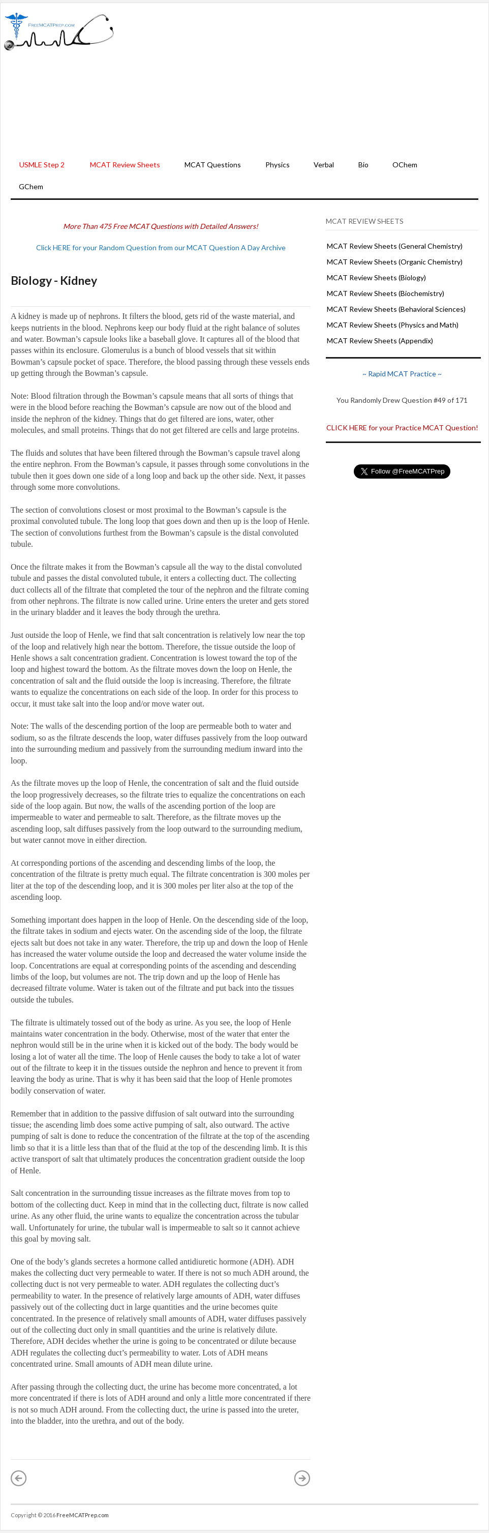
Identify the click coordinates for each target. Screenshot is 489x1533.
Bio (363, 164)
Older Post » (302, 1478)
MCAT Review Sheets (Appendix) (380, 340)
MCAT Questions (213, 164)
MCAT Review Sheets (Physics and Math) (393, 324)
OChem (404, 164)
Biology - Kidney (54, 280)
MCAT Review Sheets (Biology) (376, 277)
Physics (277, 164)
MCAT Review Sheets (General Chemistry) (395, 246)
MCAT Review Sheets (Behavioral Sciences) (396, 309)
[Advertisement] (301, 79)
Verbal (324, 164)
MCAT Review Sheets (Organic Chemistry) (395, 261)
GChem (31, 186)
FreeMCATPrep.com (82, 1515)
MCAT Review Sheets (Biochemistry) (385, 293)
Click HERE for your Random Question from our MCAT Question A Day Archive (161, 247)
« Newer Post (19, 1478)
